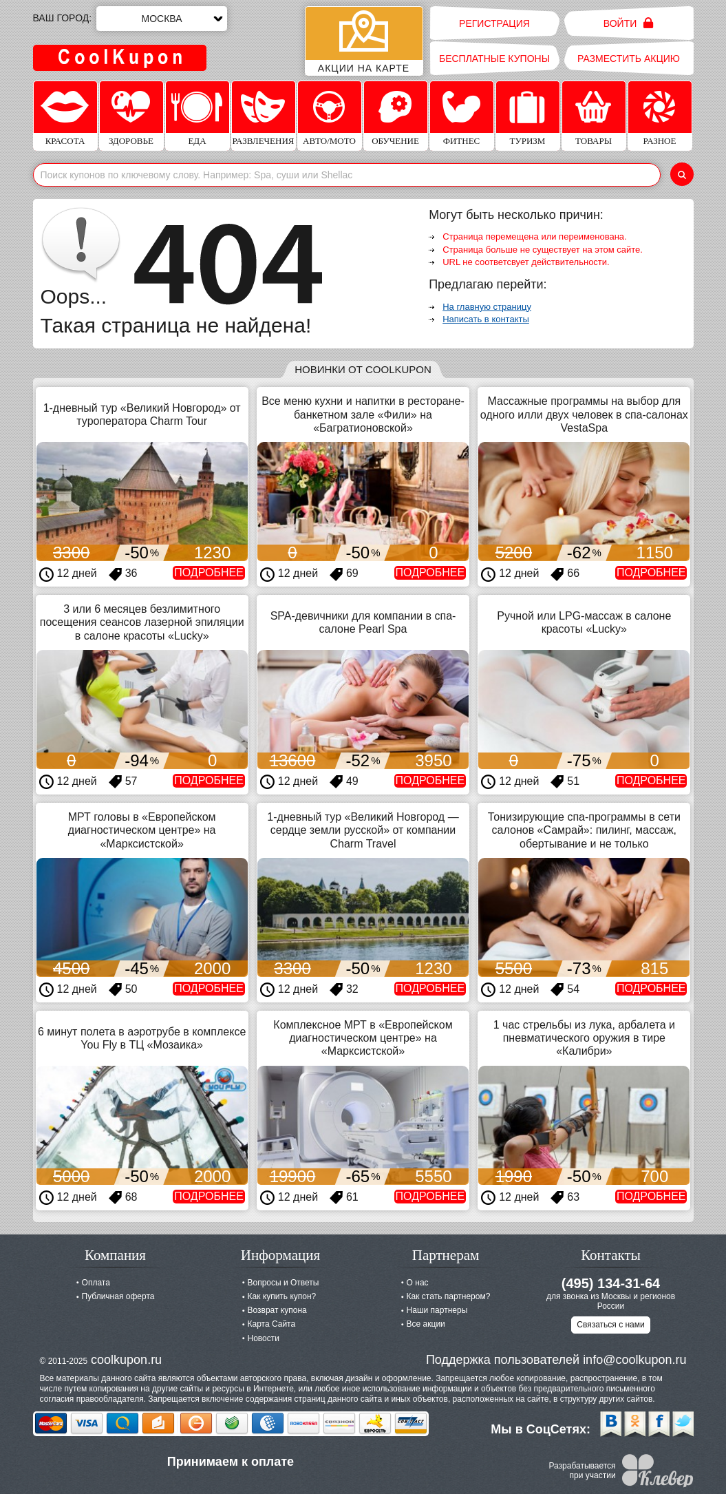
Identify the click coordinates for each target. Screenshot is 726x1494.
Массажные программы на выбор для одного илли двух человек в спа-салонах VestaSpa (584, 414)
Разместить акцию (628, 58)
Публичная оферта (118, 1296)
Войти (629, 23)
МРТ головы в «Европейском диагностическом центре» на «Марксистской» (142, 830)
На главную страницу (486, 307)
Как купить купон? (282, 1296)
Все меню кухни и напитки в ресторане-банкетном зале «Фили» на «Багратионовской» (363, 414)
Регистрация (494, 23)
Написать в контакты (485, 319)
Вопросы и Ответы (283, 1282)
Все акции (426, 1324)
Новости (263, 1338)
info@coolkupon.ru (634, 1360)
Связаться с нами (610, 1324)
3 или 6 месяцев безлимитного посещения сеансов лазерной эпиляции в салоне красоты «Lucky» (142, 622)
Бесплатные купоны (494, 58)
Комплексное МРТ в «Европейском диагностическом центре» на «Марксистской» (362, 1038)
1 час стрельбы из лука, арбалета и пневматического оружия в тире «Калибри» (584, 1038)
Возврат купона (277, 1310)
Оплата (96, 1282)
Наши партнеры (437, 1310)
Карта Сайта (272, 1324)
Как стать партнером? (449, 1296)
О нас (418, 1282)
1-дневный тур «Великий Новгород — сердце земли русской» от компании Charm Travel (362, 830)
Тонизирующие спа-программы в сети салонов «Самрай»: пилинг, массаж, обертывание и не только (584, 830)
